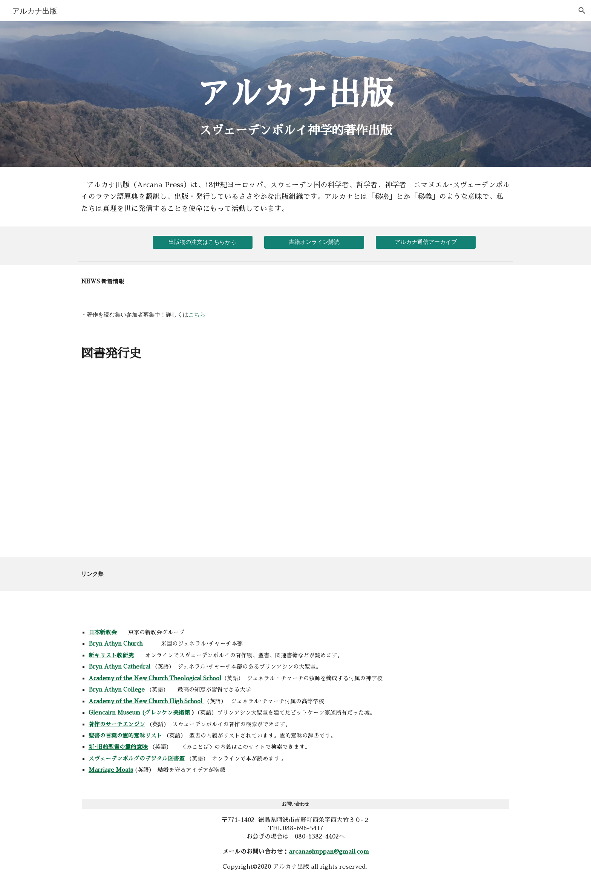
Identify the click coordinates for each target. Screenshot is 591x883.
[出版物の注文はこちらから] (202, 242)
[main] (295, 78)
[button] (582, 11)
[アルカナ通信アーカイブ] (425, 242)
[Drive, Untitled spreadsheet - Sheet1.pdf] (184, 470)
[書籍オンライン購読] (314, 242)
